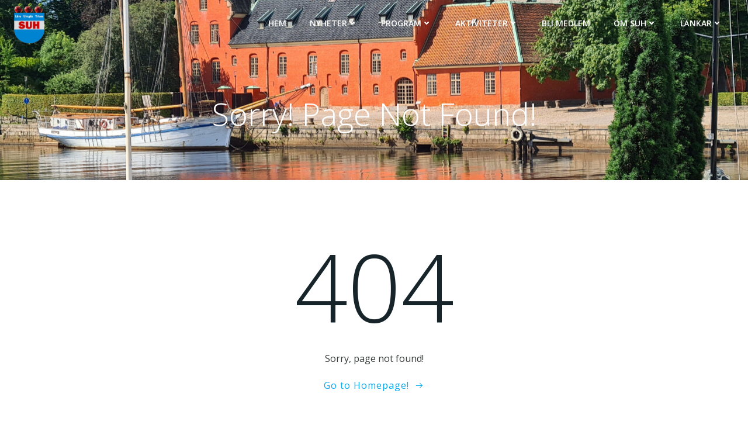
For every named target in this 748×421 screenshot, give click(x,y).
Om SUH (635, 23)
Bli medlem (566, 23)
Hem (277, 23)
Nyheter (334, 23)
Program (406, 23)
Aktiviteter (486, 23)
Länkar (701, 23)
